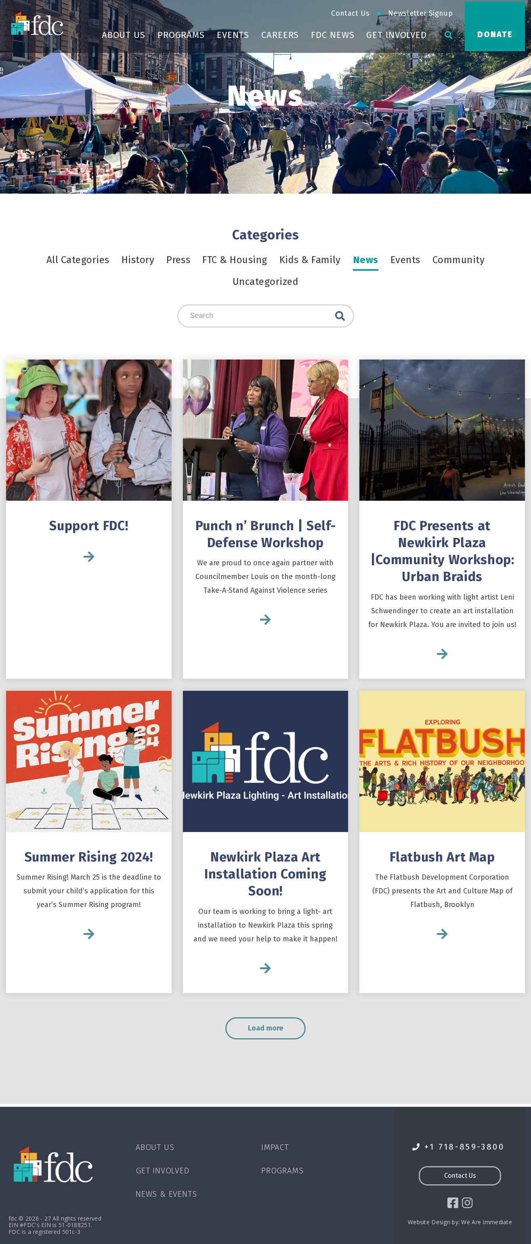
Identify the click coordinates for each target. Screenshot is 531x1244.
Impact (275, 1147)
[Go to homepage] (38, 21)
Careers (280, 33)
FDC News (332, 33)
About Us (123, 33)
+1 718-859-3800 (458, 1147)
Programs (181, 33)
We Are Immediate (486, 1223)
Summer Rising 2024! (89, 858)
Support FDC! (88, 526)
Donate (495, 33)
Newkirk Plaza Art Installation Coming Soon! (265, 875)
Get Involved (396, 33)
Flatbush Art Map (442, 858)
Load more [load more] (274, 1031)
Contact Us (350, 11)
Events (233, 33)
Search (340, 316)
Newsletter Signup (420, 11)
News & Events (166, 1194)
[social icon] (452, 1203)
